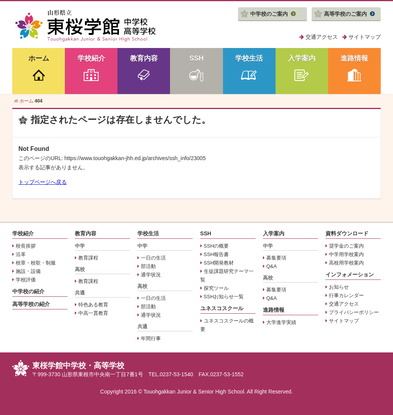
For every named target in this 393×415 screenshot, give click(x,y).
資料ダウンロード (346, 233)
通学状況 (151, 275)
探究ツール (216, 288)
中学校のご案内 (269, 14)
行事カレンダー (346, 295)
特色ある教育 (93, 305)
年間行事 (151, 338)
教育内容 (144, 58)
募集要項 (276, 258)
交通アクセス (321, 37)
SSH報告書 (216, 254)
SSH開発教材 (219, 263)
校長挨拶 (26, 246)
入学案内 (301, 58)
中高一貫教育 (93, 313)
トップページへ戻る (42, 182)
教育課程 (88, 258)
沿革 (21, 254)
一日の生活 (153, 258)
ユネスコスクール (221, 308)
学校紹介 (91, 58)
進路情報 (354, 58)
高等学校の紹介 (31, 304)
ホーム (38, 58)
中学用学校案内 (346, 254)
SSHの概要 (216, 246)
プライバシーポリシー (354, 312)
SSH (196, 58)
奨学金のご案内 (346, 246)
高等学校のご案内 (345, 14)
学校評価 (26, 280)
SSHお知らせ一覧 (224, 296)
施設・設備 (28, 271)
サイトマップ (364, 37)
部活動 (148, 266)
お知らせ (339, 287)
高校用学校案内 (346, 263)
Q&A (271, 266)
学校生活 (249, 58)
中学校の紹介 (28, 291)
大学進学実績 (281, 322)
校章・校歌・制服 (36, 263)
